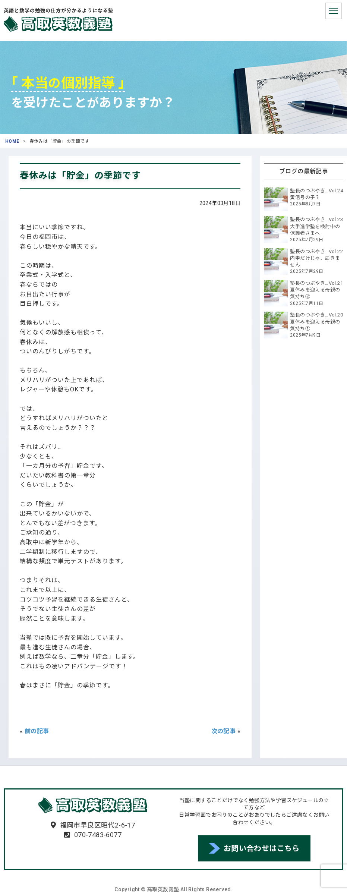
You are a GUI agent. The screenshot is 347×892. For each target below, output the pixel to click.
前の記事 (37, 731)
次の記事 (223, 731)
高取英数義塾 (58, 24)
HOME (12, 141)
